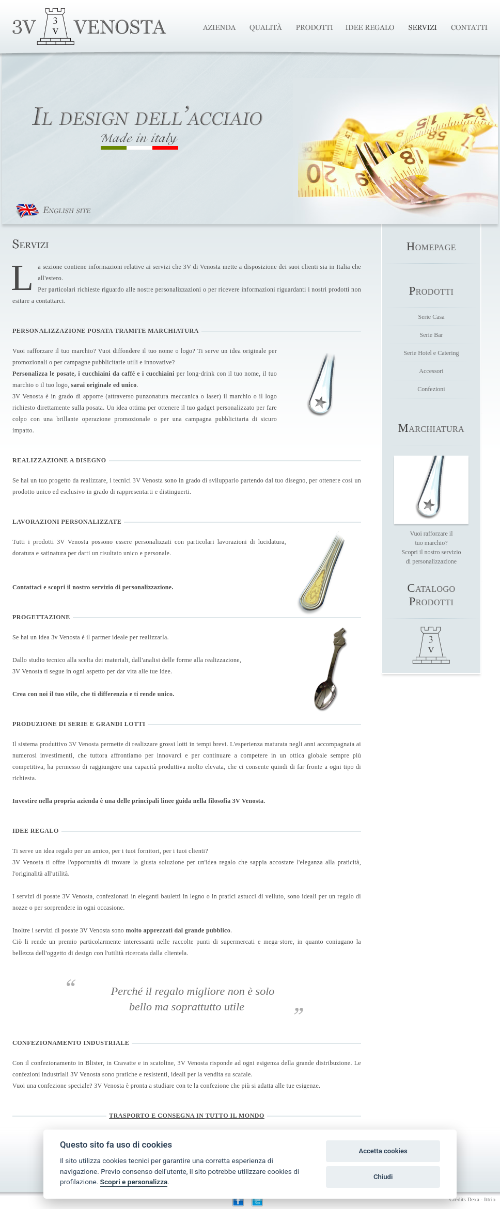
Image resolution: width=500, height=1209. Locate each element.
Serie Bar (431, 334)
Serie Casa (431, 316)
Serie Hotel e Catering (431, 353)
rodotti (431, 291)
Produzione (315, 27)
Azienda (223, 27)
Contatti (466, 27)
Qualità (267, 27)
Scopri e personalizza (134, 1182)
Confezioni (431, 389)
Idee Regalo (371, 27)
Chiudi (383, 1177)
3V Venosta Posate (89, 26)
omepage (431, 247)
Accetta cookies (382, 1151)
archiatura (431, 429)
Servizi (423, 27)
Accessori (431, 371)
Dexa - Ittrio (481, 1199)
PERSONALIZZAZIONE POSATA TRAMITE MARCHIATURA (105, 330)
